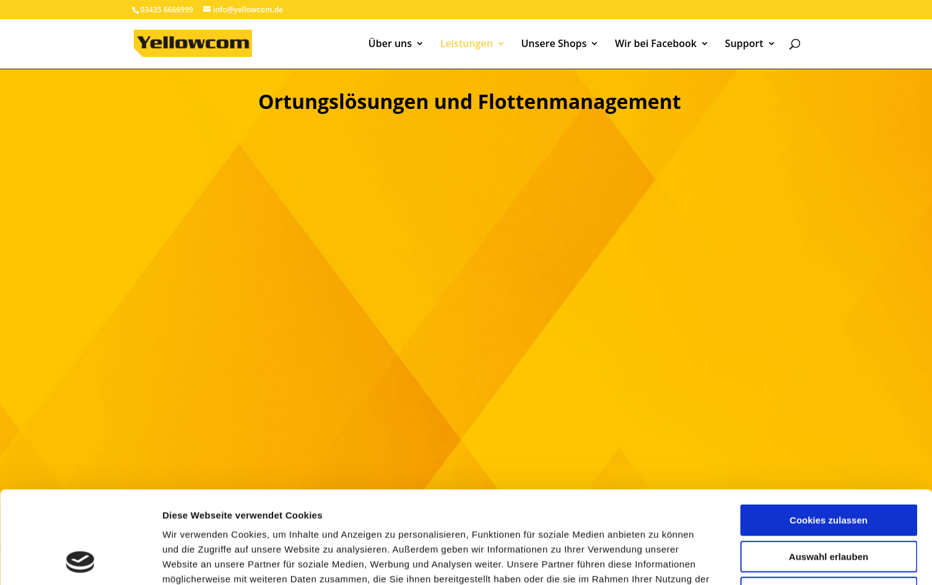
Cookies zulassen (829, 433)
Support (744, 44)
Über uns (390, 44)
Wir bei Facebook (656, 44)
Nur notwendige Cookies (828, 506)
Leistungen (466, 44)
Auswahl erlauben (828, 470)
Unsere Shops (553, 44)
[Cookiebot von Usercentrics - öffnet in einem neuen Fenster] (80, 561)
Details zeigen (658, 560)
